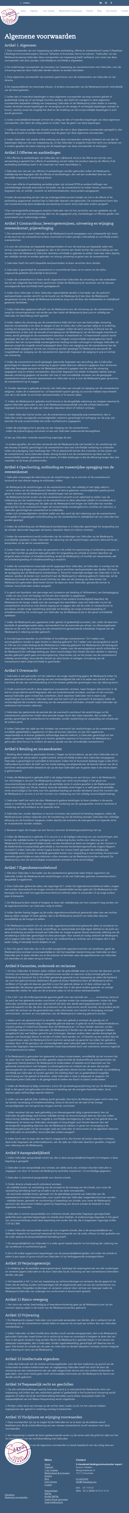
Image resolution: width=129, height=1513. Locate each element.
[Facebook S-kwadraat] (111, 3)
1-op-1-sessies (51, 1470)
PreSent (48, 1476)
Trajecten (49, 1467)
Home (47, 1464)
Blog (47, 1479)
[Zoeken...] (40, 3)
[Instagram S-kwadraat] (106, 3)
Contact (48, 1484)
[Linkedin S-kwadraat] (100, 3)
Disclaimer (10, 1494)
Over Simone (51, 1481)
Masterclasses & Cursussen (57, 1473)
